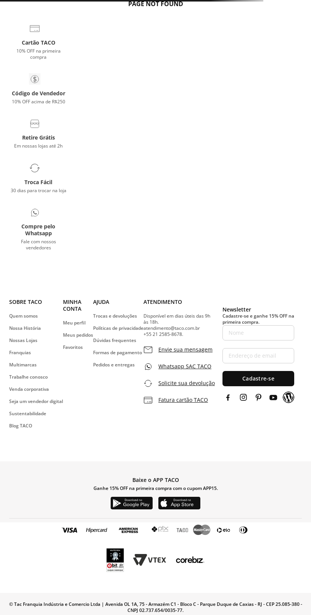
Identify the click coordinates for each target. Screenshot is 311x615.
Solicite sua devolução (186, 383)
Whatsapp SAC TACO (184, 366)
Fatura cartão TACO (183, 400)
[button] (38, 41)
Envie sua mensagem (185, 349)
